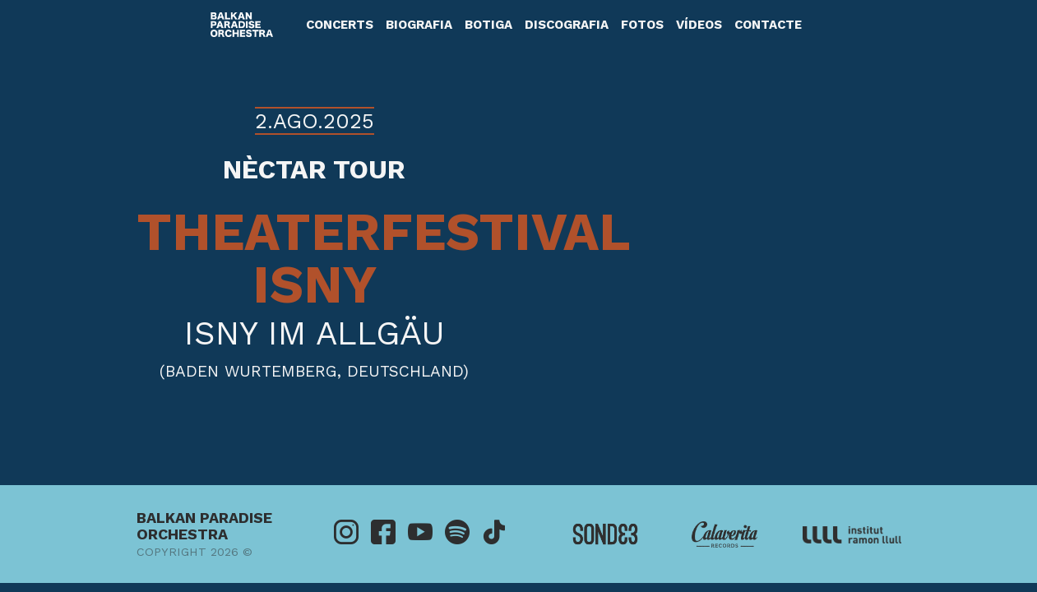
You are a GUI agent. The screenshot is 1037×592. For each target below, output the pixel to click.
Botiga (488, 24)
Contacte (768, 24)
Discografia (567, 24)
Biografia (419, 24)
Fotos (642, 24)
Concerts (339, 24)
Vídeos (699, 24)
